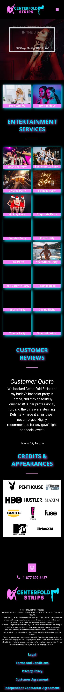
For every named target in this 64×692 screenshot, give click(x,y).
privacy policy (32, 671)
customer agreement (32, 679)
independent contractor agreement (32, 688)
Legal (32, 654)
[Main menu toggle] (57, 9)
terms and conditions (32, 663)
